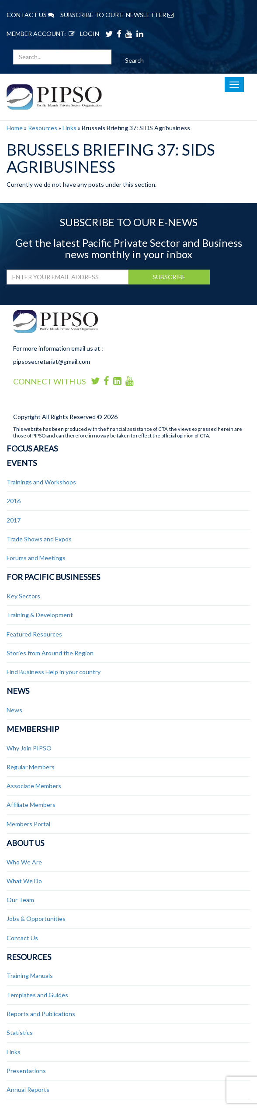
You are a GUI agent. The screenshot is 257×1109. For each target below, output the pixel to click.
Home (15, 128)
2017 (14, 520)
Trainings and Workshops (41, 482)
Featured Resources (34, 634)
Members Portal (28, 824)
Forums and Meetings (36, 558)
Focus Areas (32, 448)
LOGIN (82, 33)
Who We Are (24, 862)
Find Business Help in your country (54, 671)
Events (22, 463)
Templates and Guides (37, 995)
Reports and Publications (41, 1013)
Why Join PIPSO (29, 748)
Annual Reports (28, 1089)
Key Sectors (23, 596)
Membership (33, 729)
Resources (42, 128)
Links (69, 128)
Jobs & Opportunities (36, 918)
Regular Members (31, 767)
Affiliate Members (31, 804)
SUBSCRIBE (169, 277)
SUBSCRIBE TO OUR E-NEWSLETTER (117, 14)
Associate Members (34, 785)
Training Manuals (30, 975)
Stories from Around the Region (50, 653)
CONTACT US (30, 14)
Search (134, 60)
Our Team (20, 899)
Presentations (26, 1070)
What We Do (24, 881)
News (18, 691)
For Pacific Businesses (53, 577)
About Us (25, 843)
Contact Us (22, 938)
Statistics (20, 1032)
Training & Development (40, 614)
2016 (14, 501)
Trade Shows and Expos (39, 539)
